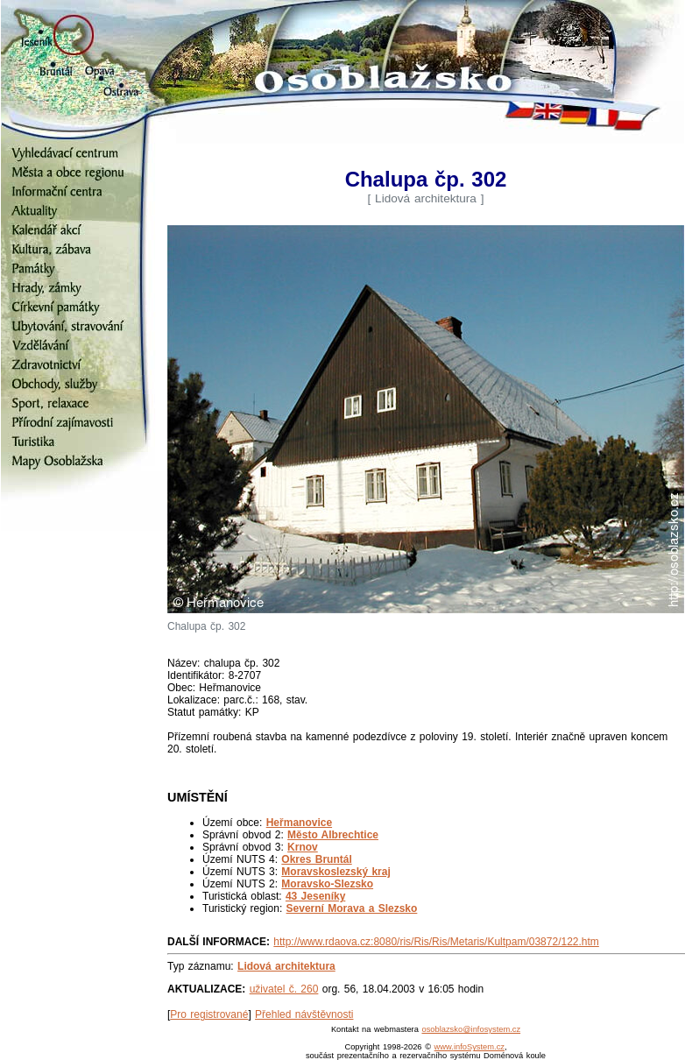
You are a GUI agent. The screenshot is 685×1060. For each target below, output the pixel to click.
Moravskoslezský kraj (335, 872)
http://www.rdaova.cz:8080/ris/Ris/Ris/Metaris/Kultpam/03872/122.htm (436, 942)
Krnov (302, 847)
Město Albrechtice (332, 835)
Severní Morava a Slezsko (352, 908)
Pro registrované (209, 1014)
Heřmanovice (299, 822)
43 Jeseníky (315, 896)
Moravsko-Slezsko (327, 884)
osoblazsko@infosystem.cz (470, 1029)
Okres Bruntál (316, 859)
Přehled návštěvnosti (304, 1014)
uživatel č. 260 (284, 989)
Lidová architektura (286, 966)
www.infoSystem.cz (469, 1046)
